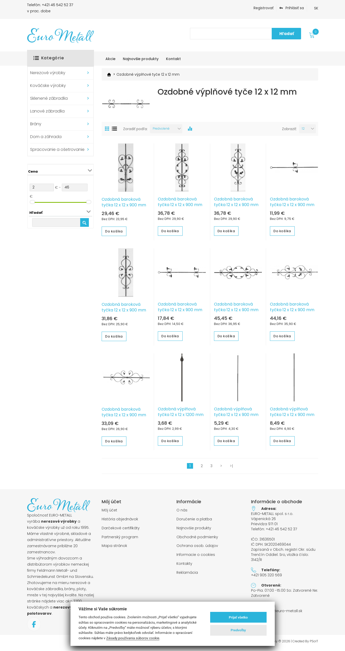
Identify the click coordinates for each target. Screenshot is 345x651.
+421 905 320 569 (266, 577)
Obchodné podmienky (197, 539)
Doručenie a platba (194, 521)
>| (231, 468)
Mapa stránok (114, 548)
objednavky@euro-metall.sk (276, 613)
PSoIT (314, 644)
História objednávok (120, 521)
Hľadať (286, 33)
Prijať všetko (238, 617)
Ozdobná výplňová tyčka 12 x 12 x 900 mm (236, 414)
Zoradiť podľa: (135, 131)
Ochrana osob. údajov (197, 548)
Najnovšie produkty (193, 530)
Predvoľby (238, 630)
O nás (181, 512)
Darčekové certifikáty (121, 530)
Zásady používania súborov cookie (132, 638)
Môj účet (109, 512)
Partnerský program (120, 539)
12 (303, 131)
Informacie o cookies (195, 557)
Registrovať (263, 7)
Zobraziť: (289, 131)
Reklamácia (187, 575)
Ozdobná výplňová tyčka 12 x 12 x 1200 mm (181, 414)
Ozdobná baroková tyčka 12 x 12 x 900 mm (124, 204)
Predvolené (161, 131)
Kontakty (184, 566)
